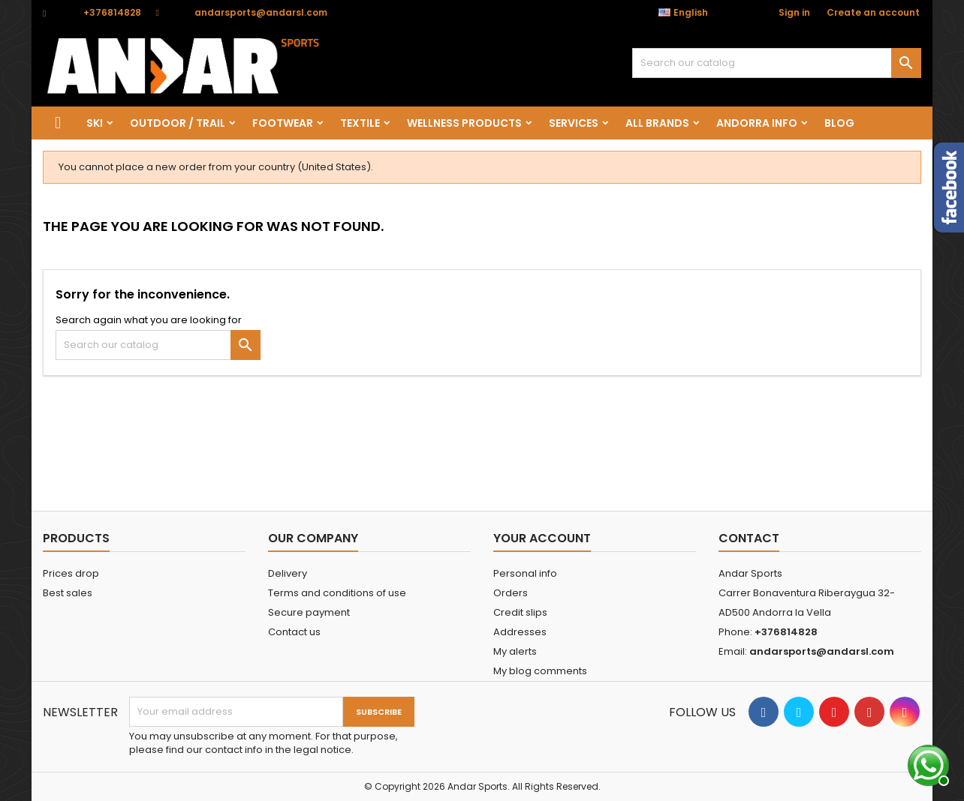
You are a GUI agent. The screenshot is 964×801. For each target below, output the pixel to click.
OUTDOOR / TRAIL (177, 123)
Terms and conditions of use (337, 593)
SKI (94, 123)
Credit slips (520, 612)
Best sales (67, 593)
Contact (748, 538)
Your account (542, 538)
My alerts (515, 651)
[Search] (776, 63)
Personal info (525, 573)
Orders (510, 593)
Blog (839, 123)
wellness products (464, 123)
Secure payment (309, 612)
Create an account (873, 12)
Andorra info (756, 123)
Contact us (294, 632)
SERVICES (573, 123)
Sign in (794, 12)
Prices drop (71, 573)
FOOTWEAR (282, 123)
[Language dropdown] (691, 13)
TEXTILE (360, 123)
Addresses (520, 632)
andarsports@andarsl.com (260, 12)
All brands (657, 123)
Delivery (287, 573)
